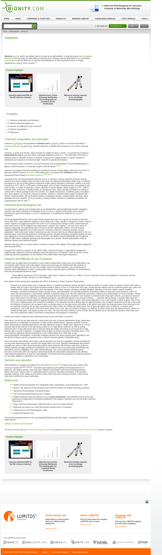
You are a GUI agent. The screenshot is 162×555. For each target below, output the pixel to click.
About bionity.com (55, 515)
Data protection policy (80, 552)
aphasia (87, 275)
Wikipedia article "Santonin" (76, 430)
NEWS (18, 19)
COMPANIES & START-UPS (38, 19)
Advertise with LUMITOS (123, 516)
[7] (51, 174)
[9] (59, 364)
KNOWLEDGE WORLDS (105, 19)
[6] (49, 174)
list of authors (91, 430)
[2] (57, 166)
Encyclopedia (14, 31)
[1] (36, 62)
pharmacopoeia (10, 60)
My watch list (102, 26)
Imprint (44, 552)
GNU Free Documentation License (37, 430)
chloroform (31, 172)
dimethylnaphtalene (12, 146)
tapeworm (79, 213)
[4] (44, 174)
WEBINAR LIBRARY (80, 19)
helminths (9, 58)
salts (73, 146)
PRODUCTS (61, 19)
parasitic (82, 56)
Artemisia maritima (35, 175)
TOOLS (144, 19)
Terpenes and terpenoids (23, 424)
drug (18, 56)
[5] (46, 174)
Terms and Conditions (60, 552)
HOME (6, 19)
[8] (29, 200)
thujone (55, 365)
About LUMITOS (89, 515)
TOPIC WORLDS (128, 19)
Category (8, 424)
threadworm (35, 213)
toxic (62, 155)
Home (5, 31)
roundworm (50, 211)
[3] (59, 166)
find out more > (51, 529)
